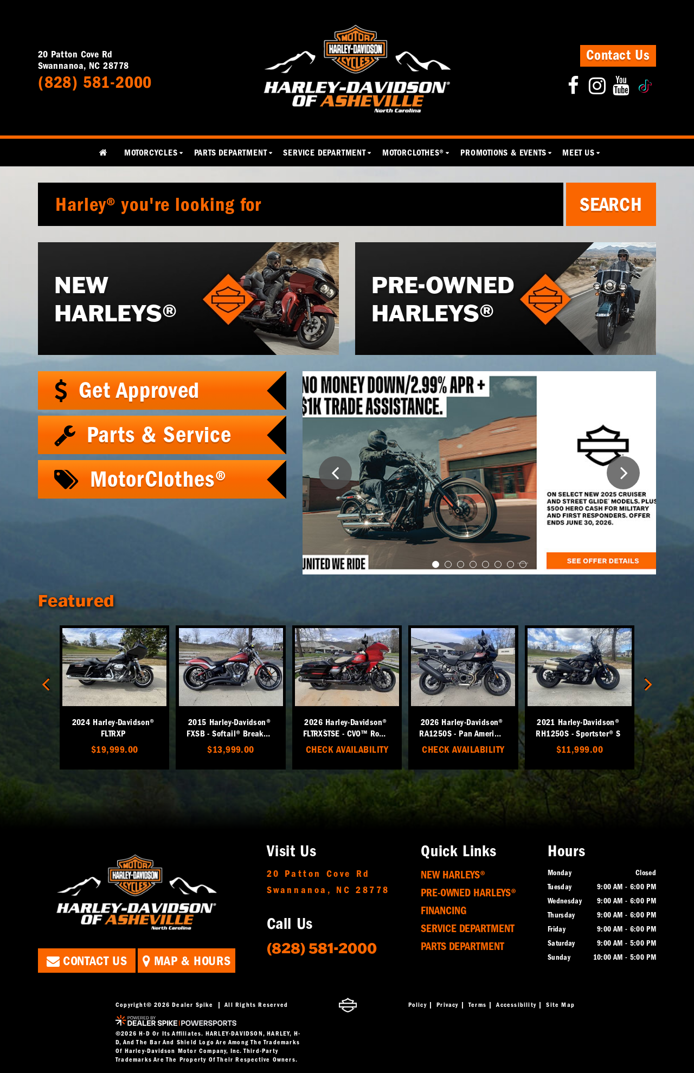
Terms (477, 1005)
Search (611, 204)
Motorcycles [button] (151, 153)
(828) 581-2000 (322, 947)
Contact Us (618, 55)
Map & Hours (186, 960)
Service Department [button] (324, 153)
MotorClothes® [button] (413, 153)
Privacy (447, 1005)
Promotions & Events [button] (503, 153)
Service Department (468, 928)
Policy (417, 1005)
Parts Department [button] (230, 153)
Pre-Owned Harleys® (468, 893)
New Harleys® (453, 875)
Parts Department (462, 946)
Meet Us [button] (578, 153)
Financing (444, 910)
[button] (335, 472)
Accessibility (516, 1005)
